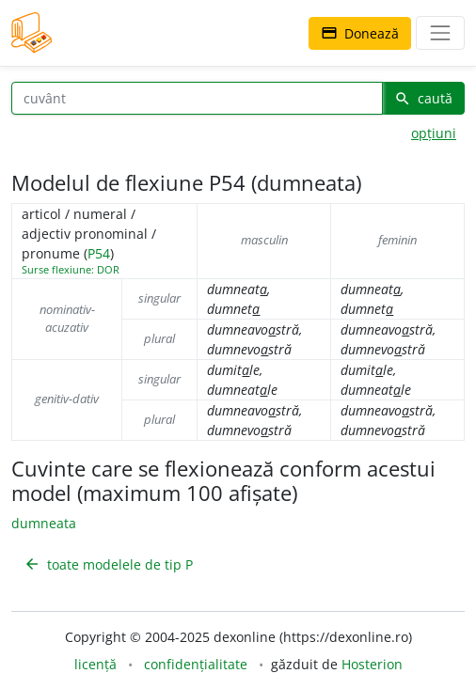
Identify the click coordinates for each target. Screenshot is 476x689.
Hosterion (372, 664)
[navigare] (440, 33)
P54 (98, 253)
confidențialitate (195, 664)
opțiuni (433, 133)
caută (423, 98)
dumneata (43, 523)
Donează (360, 33)
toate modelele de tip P (108, 564)
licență (95, 664)
